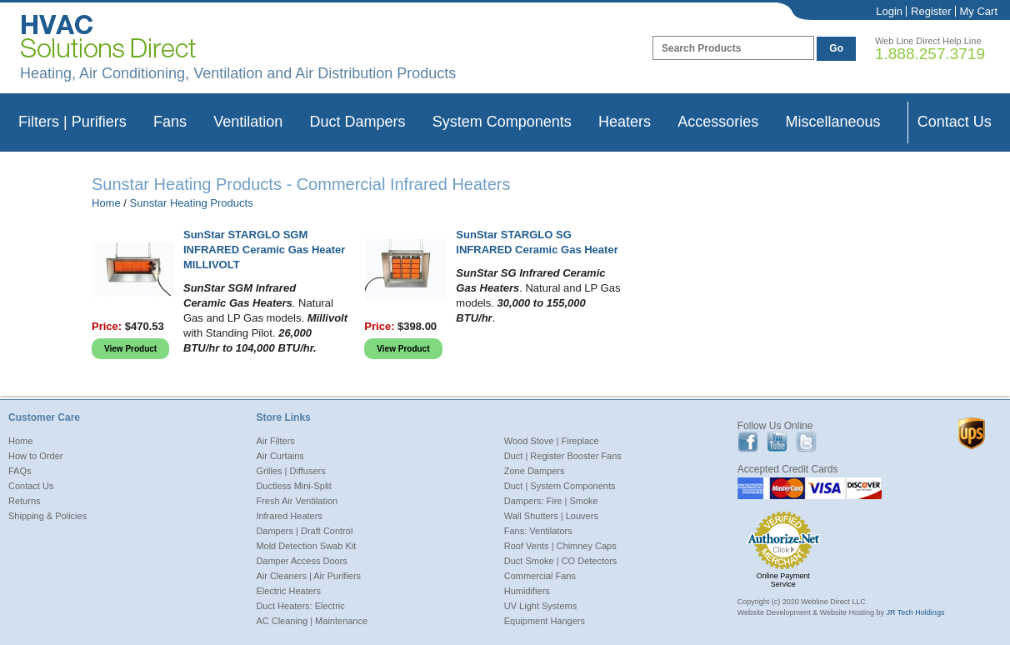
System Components (502, 121)
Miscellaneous (832, 121)
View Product (130, 348)
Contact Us (955, 121)
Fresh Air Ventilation (297, 501)
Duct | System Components (560, 486)
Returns (24, 501)
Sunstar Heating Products (191, 203)
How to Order (35, 456)
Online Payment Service (783, 580)
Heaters (624, 121)
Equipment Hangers (544, 621)
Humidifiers (527, 591)
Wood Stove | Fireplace (551, 441)
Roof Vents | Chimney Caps (560, 546)
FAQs (20, 471)
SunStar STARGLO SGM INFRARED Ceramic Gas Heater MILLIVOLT (264, 249)
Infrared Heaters (289, 516)
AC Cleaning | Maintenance (312, 621)
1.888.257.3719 (930, 54)
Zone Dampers (534, 471)
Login (889, 11)
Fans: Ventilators (538, 531)
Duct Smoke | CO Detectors (561, 561)
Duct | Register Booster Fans (563, 456)
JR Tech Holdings (916, 612)
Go (836, 48)
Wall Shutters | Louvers (551, 516)
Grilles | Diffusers (290, 471)
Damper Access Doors (301, 561)
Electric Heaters (288, 591)
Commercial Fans (540, 576)
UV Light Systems (540, 606)
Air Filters (275, 441)
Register (931, 11)
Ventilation (247, 121)
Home (106, 203)
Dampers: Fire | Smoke (551, 501)
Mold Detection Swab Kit (306, 546)
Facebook (748, 442)
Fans (170, 121)
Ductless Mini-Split (293, 486)
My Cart (979, 11)
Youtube (777, 442)
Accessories (718, 121)
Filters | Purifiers (72, 121)
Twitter (806, 442)
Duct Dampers (357, 121)
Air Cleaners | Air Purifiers (308, 576)
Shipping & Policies (47, 516)
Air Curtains (279, 456)
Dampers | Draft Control (304, 531)
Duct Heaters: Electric (300, 606)
